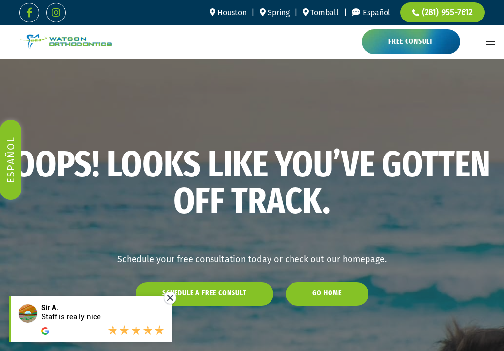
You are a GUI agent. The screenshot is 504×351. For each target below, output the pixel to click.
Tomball (321, 12)
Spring (275, 12)
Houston (228, 12)
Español (376, 12)
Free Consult (410, 42)
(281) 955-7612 (442, 12)
